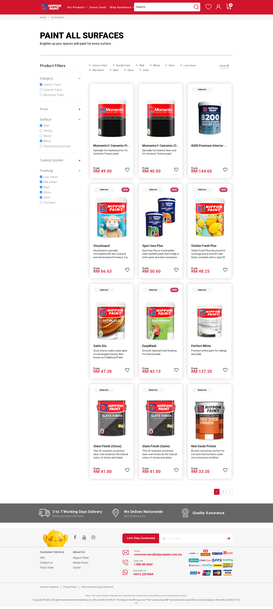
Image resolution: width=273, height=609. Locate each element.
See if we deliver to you (135, 518)
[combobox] (167, 7)
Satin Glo (99, 348)
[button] (127, 168)
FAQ (42, 560)
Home (43, 17)
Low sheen (51, 177)
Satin (47, 197)
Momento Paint (54, 95)
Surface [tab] (46, 119)
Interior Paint (52, 84)
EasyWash (149, 348)
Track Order (47, 570)
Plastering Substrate (57, 146)
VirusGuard (101, 247)
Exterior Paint (53, 90)
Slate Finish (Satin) (156, 448)
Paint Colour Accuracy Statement (97, 589)
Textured (49, 202)
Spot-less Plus (152, 247)
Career (77, 570)
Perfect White (201, 348)
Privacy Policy (70, 589)
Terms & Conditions (49, 589)
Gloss (47, 192)
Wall (46, 125)
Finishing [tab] (46, 171)
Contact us (46, 565)
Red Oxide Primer (204, 448)
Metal (47, 141)
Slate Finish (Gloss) (107, 448)
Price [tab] (44, 109)
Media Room (80, 565)
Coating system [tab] (51, 160)
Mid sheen (50, 182)
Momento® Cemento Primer (113, 146)
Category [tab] (46, 78)
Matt (47, 187)
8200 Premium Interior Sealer (213, 146)
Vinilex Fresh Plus (204, 247)
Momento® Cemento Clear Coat (165, 146)
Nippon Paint (81, 560)
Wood (48, 136)
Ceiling (48, 130)
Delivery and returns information (68, 518)
